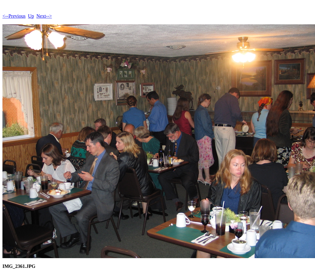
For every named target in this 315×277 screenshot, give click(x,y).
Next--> (44, 16)
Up (31, 16)
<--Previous (14, 16)
